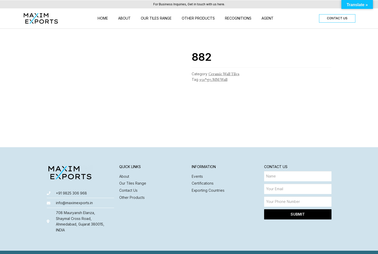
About (124, 18)
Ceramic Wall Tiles (223, 74)
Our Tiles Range (156, 18)
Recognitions (238, 18)
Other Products (198, 18)
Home (103, 18)
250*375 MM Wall (213, 79)
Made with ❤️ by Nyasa (311, 247)
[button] (337, 18)
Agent (268, 18)
